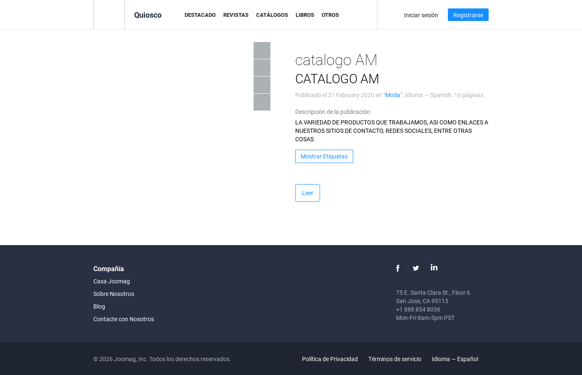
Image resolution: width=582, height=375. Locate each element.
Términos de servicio (394, 359)
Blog (99, 306)
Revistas (236, 14)
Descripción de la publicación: (333, 112)
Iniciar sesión (421, 15)
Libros (305, 14)
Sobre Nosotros (113, 294)
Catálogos (272, 14)
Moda (392, 95)
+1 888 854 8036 (418, 309)
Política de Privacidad (330, 359)
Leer (307, 193)
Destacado (200, 14)
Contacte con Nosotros (123, 319)
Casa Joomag (111, 281)
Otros (330, 14)
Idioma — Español (460, 359)
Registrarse (468, 15)
